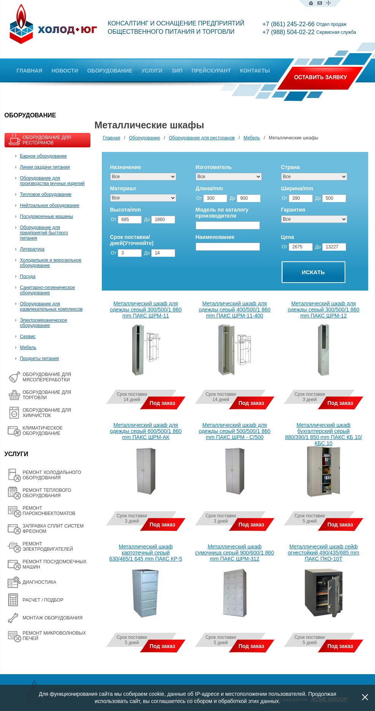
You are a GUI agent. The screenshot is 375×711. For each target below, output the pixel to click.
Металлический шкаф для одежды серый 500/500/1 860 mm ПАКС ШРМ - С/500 (235, 431)
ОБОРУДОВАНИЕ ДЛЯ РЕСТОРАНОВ (47, 140)
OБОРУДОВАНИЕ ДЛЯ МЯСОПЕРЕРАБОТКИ (47, 377)
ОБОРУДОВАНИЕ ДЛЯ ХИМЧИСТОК (47, 413)
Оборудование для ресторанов (202, 138)
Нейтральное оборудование (49, 205)
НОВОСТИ (64, 71)
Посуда (28, 276)
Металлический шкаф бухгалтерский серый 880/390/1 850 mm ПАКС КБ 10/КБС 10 (323, 434)
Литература (32, 249)
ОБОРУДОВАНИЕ (109, 71)
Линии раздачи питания (45, 167)
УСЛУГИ (151, 71)
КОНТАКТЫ (255, 71)
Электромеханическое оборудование (43, 323)
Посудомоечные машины (46, 216)
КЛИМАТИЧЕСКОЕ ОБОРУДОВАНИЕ (43, 430)
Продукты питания (39, 358)
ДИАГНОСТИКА (39, 582)
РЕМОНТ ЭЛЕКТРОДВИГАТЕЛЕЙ (48, 546)
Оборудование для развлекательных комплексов (51, 306)
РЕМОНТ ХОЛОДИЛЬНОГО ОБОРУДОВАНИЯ (52, 475)
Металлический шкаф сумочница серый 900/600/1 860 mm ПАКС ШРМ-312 (234, 553)
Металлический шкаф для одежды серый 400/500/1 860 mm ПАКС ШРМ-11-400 (235, 309)
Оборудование (144, 138)
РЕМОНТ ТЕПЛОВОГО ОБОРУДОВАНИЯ (47, 493)
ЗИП (176, 71)
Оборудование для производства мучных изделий (52, 180)
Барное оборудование (43, 156)
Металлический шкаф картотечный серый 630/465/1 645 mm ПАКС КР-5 (145, 553)
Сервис (28, 336)
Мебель (28, 347)
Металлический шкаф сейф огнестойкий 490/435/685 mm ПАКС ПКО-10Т (323, 553)
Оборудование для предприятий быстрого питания (44, 233)
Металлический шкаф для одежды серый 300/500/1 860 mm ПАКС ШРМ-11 (146, 309)
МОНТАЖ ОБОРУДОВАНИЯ (53, 618)
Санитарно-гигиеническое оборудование (47, 290)
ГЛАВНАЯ (30, 71)
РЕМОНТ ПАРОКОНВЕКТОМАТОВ (49, 511)
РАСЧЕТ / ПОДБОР (43, 600)
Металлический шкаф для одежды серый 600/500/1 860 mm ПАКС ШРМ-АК (146, 431)
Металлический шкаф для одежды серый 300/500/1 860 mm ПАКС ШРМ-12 (323, 309)
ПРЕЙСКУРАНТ (211, 71)
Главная (111, 138)
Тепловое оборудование (46, 194)
